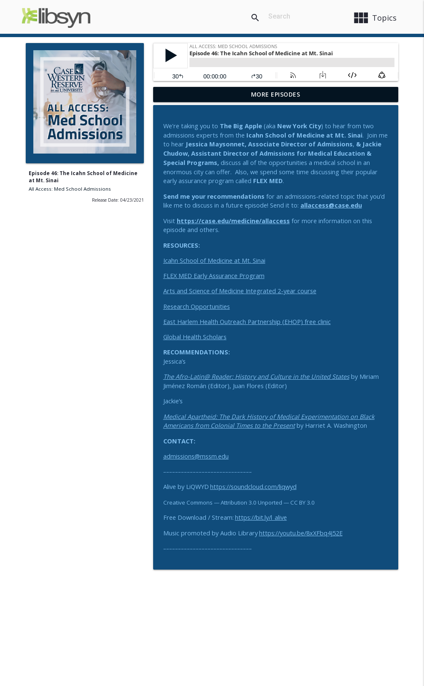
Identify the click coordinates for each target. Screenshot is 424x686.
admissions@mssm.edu (196, 456)
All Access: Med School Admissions (70, 189)
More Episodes (275, 94)
